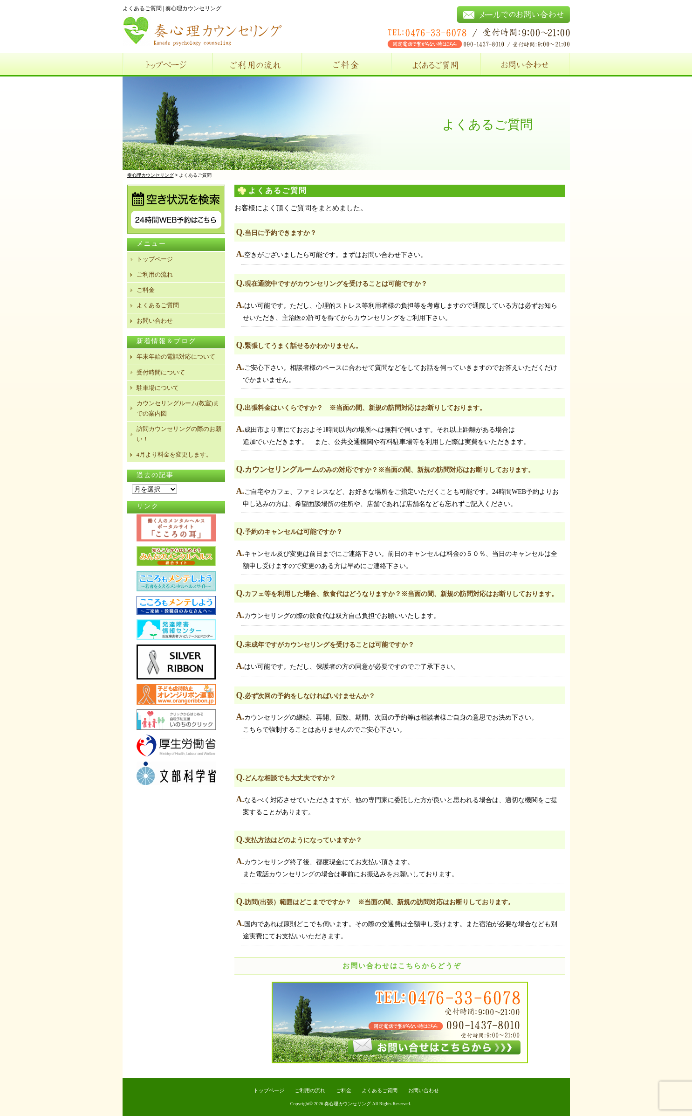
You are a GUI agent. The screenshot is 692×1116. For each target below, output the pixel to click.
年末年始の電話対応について (176, 356)
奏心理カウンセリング (347, 1103)
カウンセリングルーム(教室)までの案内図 (178, 408)
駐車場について (158, 387)
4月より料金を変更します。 (174, 454)
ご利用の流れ (256, 64)
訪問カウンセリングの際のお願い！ (179, 434)
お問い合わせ (524, 64)
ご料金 (346, 64)
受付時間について (161, 372)
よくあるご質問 (435, 64)
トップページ (167, 64)
